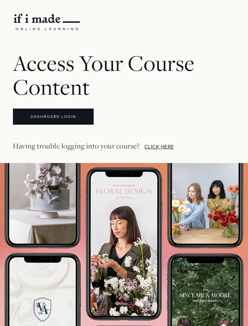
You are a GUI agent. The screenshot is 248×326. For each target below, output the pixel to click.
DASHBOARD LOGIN (53, 116)
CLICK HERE (159, 147)
